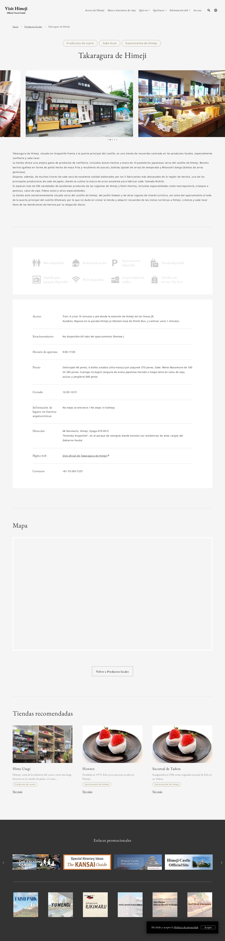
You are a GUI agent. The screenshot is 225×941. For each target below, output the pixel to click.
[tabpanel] (112, 103)
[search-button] (209, 10)
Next (221, 862)
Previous (4, 862)
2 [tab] (110, 140)
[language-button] (215, 10)
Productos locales (33, 26)
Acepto (208, 927)
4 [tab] (114, 140)
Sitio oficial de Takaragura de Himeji (86, 455)
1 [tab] (108, 140)
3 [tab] (112, 140)
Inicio (15, 26)
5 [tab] (116, 140)
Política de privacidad (186, 927)
